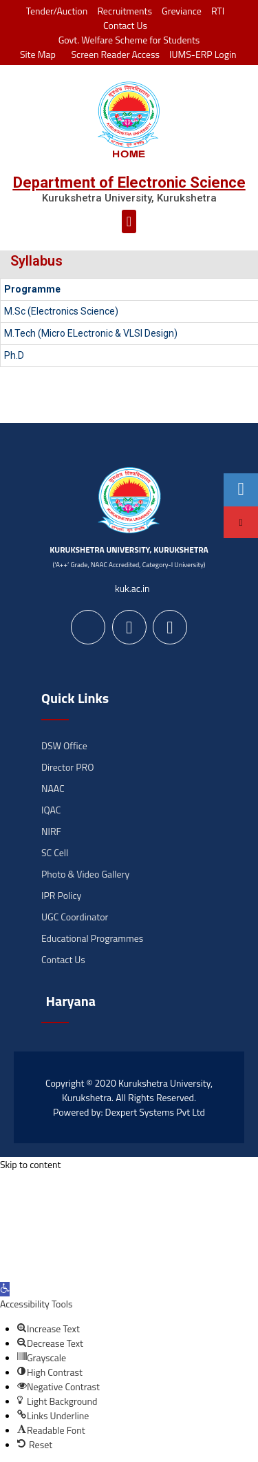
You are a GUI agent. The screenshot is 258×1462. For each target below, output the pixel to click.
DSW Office (64, 745)
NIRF (51, 831)
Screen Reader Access (112, 54)
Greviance (182, 10)
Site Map (34, 54)
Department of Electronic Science (129, 182)
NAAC (53, 788)
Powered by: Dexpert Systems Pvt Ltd (129, 1112)
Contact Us (125, 25)
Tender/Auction (56, 10)
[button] (129, 221)
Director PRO (67, 767)
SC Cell (54, 852)
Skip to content (30, 1164)
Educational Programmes (92, 938)
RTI (217, 10)
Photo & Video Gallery (85, 874)
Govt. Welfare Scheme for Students (129, 39)
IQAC (51, 809)
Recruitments (124, 10)
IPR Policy (61, 895)
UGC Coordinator (74, 916)
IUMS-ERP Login (203, 54)
